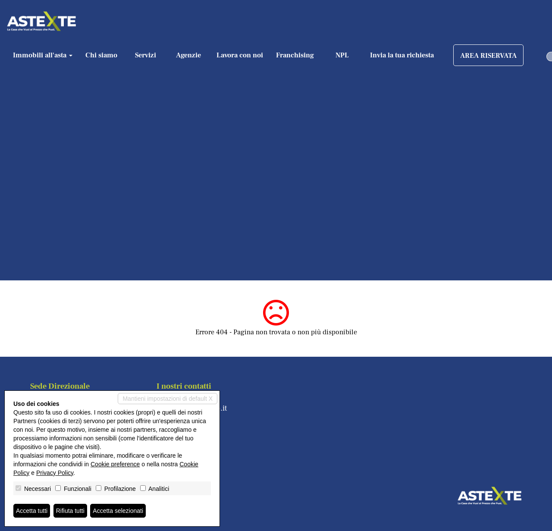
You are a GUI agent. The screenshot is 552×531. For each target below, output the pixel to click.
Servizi (145, 55)
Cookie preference (115, 464)
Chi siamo (101, 55)
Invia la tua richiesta (402, 55)
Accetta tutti (31, 510)
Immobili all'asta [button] (42, 55)
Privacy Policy (54, 472)
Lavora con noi (239, 55)
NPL (342, 55)
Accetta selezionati (118, 510)
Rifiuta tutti (70, 510)
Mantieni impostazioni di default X (167, 398)
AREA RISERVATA (488, 55)
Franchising (295, 55)
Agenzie (188, 55)
